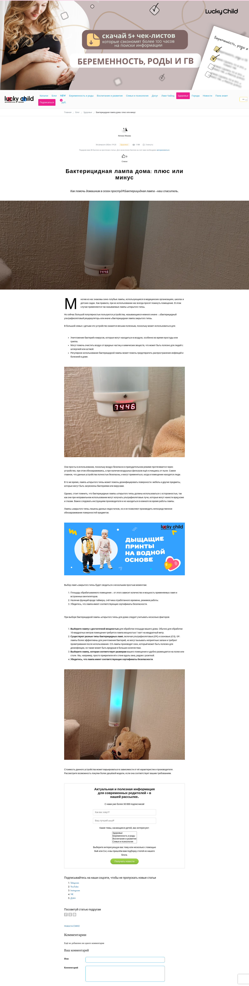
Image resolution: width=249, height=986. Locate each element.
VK (72, 808)
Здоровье (124, 746)
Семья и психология (124, 755)
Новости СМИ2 (72, 840)
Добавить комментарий (104, 905)
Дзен (73, 812)
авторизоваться (163, 64)
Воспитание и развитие (124, 752)
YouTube (74, 800)
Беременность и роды (124, 749)
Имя (66, 872)
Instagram (75, 804)
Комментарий (71, 881)
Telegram (75, 796)
